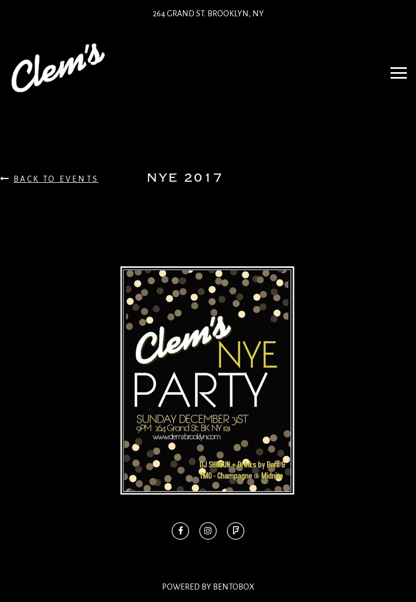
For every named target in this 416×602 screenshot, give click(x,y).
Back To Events (49, 178)
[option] (208, 380)
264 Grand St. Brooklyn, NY (208, 13)
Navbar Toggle (395, 67)
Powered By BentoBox (208, 586)
